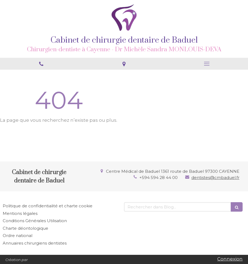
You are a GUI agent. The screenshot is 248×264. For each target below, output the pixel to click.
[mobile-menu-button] (206, 63)
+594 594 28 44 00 (158, 177)
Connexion (230, 259)
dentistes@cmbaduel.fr (215, 177)
